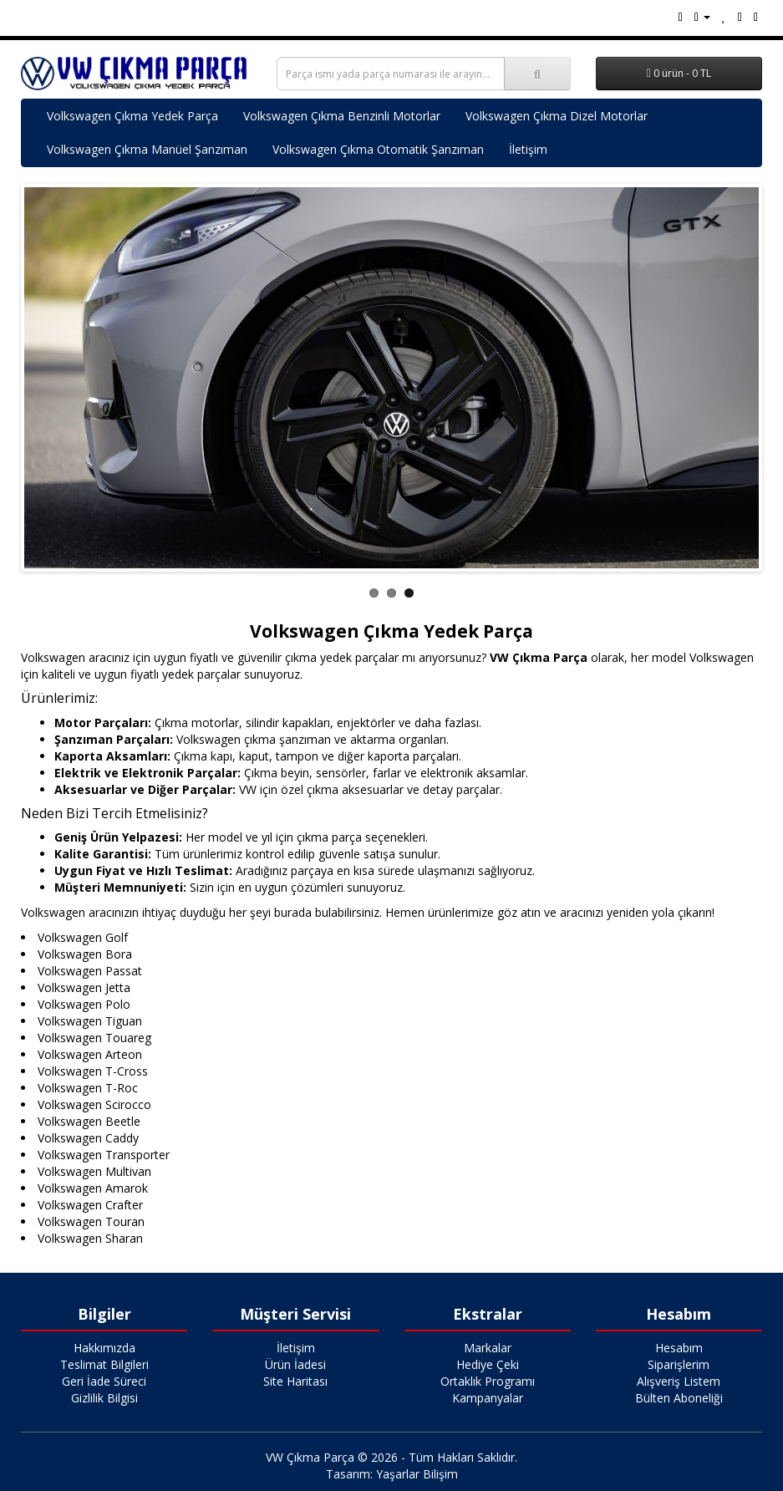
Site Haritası (295, 1381)
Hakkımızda (104, 1348)
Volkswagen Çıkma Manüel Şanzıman (147, 149)
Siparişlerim (678, 1364)
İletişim (528, 149)
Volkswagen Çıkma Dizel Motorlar (556, 116)
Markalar (487, 1348)
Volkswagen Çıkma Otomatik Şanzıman (378, 149)
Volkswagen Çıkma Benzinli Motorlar (341, 116)
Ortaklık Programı (487, 1381)
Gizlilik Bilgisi (104, 1398)
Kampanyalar (487, 1398)
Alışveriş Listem (678, 1381)
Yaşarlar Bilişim (417, 1474)
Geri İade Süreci (104, 1381)
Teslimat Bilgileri (104, 1364)
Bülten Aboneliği (679, 1398)
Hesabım (679, 1348)
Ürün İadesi (295, 1364)
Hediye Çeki (487, 1364)
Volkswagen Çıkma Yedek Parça (132, 116)
